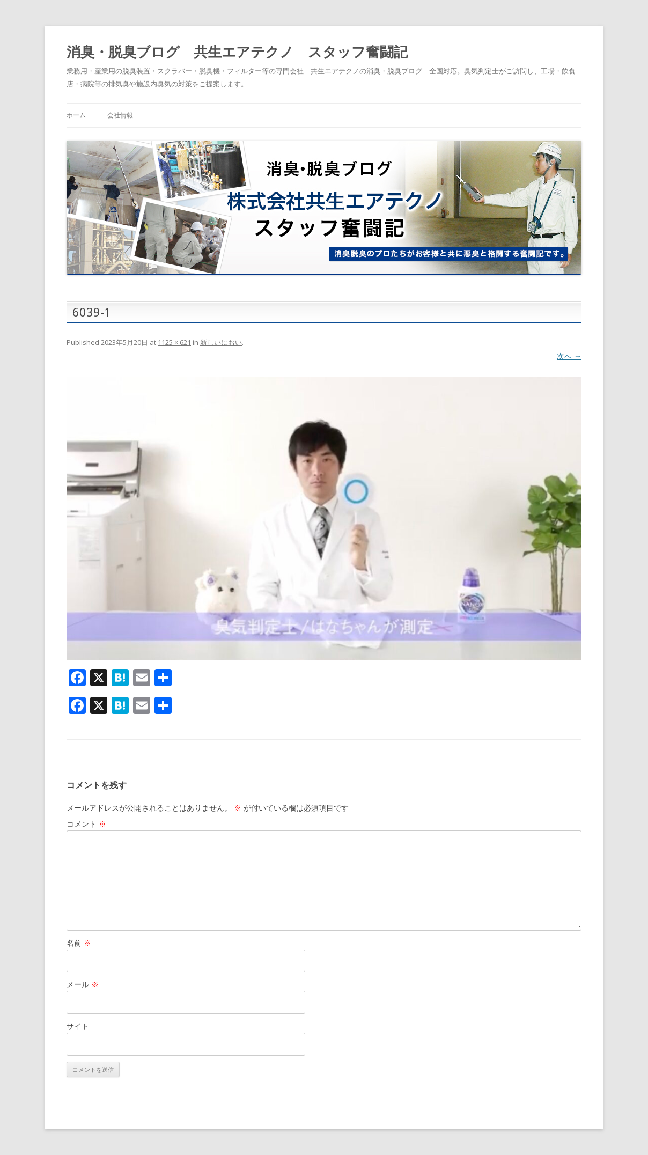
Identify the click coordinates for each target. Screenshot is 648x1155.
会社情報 (120, 115)
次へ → (569, 356)
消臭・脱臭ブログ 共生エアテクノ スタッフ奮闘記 (237, 51)
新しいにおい (221, 342)
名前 (79, 943)
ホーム (76, 115)
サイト (78, 1026)
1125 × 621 (174, 342)
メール (83, 984)
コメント (86, 824)
